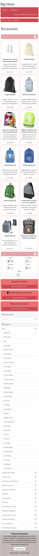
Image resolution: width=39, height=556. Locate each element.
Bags (9, 20)
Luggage (6, 413)
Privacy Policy (14, 553)
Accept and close (19, 549)
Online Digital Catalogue (19, 293)
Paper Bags (7, 430)
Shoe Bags (6, 443)
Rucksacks (16, 20)
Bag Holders (7, 337)
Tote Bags (6, 460)
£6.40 (29, 213)
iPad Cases (6, 400)
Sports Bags (7, 456)
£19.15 (29, 248)
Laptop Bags (7, 409)
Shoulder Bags (7, 451)
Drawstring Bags (8, 384)
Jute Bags (6, 405)
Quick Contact (19, 281)
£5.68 (10, 213)
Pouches (6, 434)
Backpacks (6, 333)
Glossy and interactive (20, 298)
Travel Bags (7, 464)
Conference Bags (8, 362)
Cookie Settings (24, 553)
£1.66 (10, 107)
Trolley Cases (7, 468)
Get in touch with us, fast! (19, 286)
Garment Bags (7, 396)
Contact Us (15, 10)
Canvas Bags (7, 354)
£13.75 (10, 248)
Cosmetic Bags (8, 375)
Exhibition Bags (8, 392)
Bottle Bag (6, 345)
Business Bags (7, 350)
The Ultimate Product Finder (19, 309)
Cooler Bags (7, 367)
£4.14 (29, 142)
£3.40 (29, 107)
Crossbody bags (8, 379)
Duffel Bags (6, 388)
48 (30, 261)
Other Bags (7, 426)
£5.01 (10, 178)
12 (26, 261)
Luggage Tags (7, 417)
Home (5, 10)
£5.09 (29, 178)
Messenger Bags (8, 422)
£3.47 (10, 142)
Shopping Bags (8, 447)
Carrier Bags (7, 358)
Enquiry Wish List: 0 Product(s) (25, 14)
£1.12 (10, 72)
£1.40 (29, 72)
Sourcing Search (19, 304)
